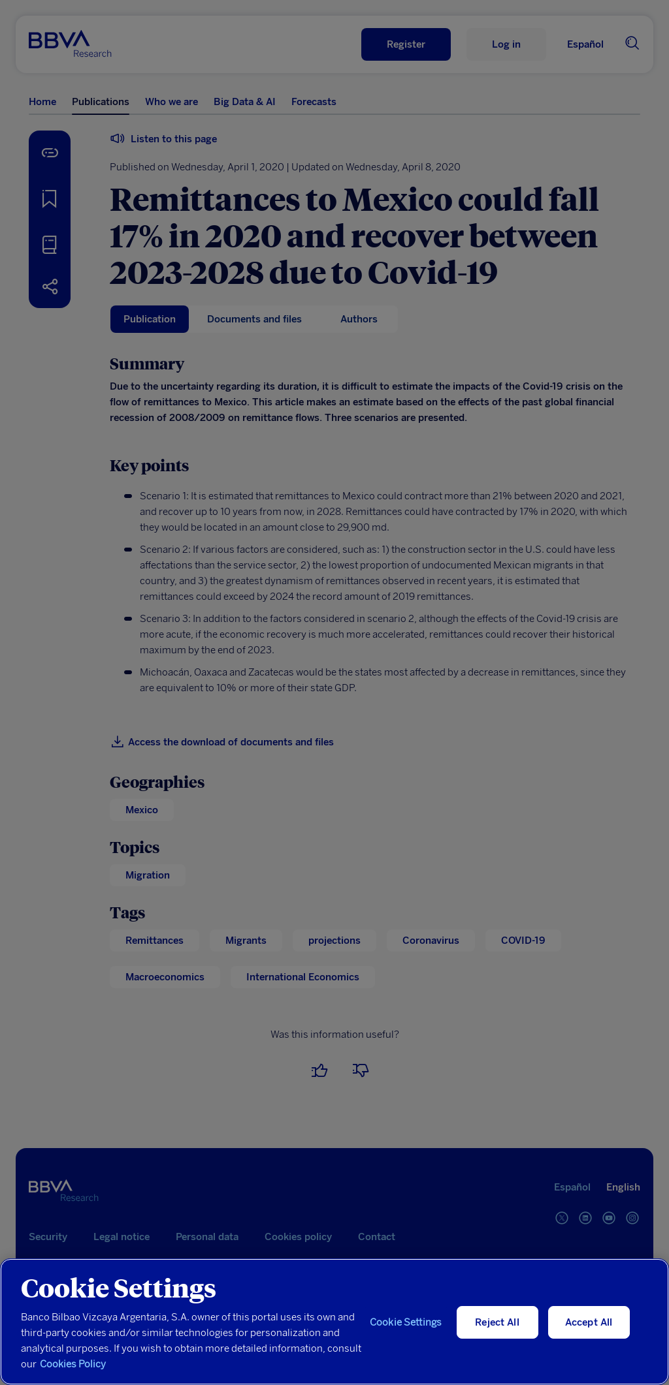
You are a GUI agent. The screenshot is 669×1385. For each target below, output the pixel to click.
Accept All (589, 1322)
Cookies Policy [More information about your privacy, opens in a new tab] (73, 1364)
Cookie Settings (406, 1322)
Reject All (497, 1322)
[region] (334, 1321)
